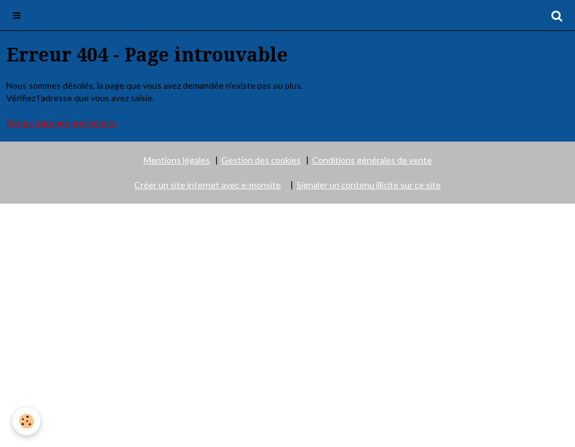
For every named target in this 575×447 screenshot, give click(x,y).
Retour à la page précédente (61, 122)
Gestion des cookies (261, 160)
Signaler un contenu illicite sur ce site (369, 184)
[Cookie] (26, 421)
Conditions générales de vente (372, 160)
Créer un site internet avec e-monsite (207, 184)
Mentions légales (177, 160)
